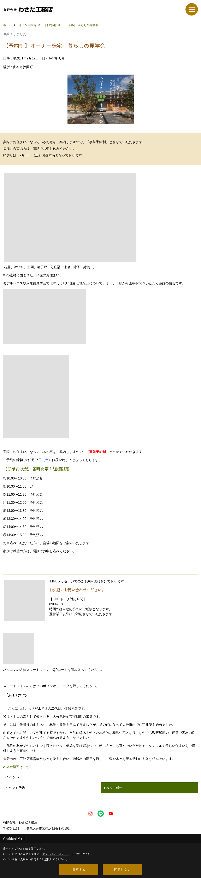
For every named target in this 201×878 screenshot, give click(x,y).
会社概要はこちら (19, 767)
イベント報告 (113, 787)
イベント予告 (15, 787)
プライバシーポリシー (55, 854)
